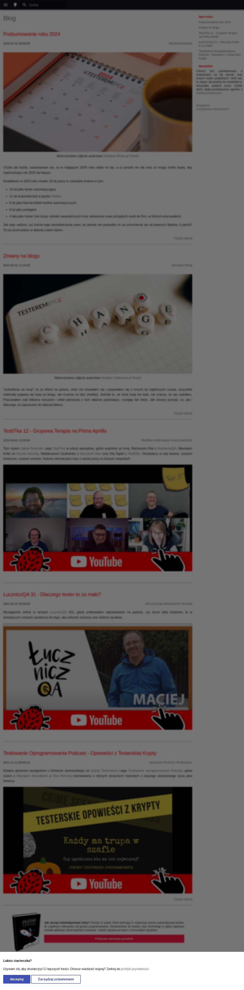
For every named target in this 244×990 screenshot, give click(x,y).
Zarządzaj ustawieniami (56, 979)
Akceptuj (16, 979)
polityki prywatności (135, 969)
